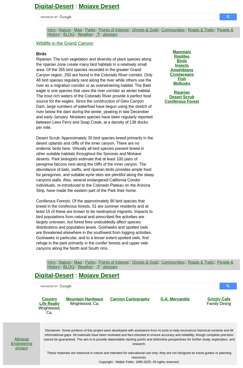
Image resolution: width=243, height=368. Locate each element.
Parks (90, 30)
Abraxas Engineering (21, 341)
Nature (65, 30)
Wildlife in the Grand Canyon (64, 43)
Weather (85, 34)
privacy (21, 348)
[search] (127, 17)
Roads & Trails (201, 30)
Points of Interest (113, 30)
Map (78, 30)
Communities (172, 30)
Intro (51, 30)
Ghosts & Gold (145, 30)
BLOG (68, 34)
